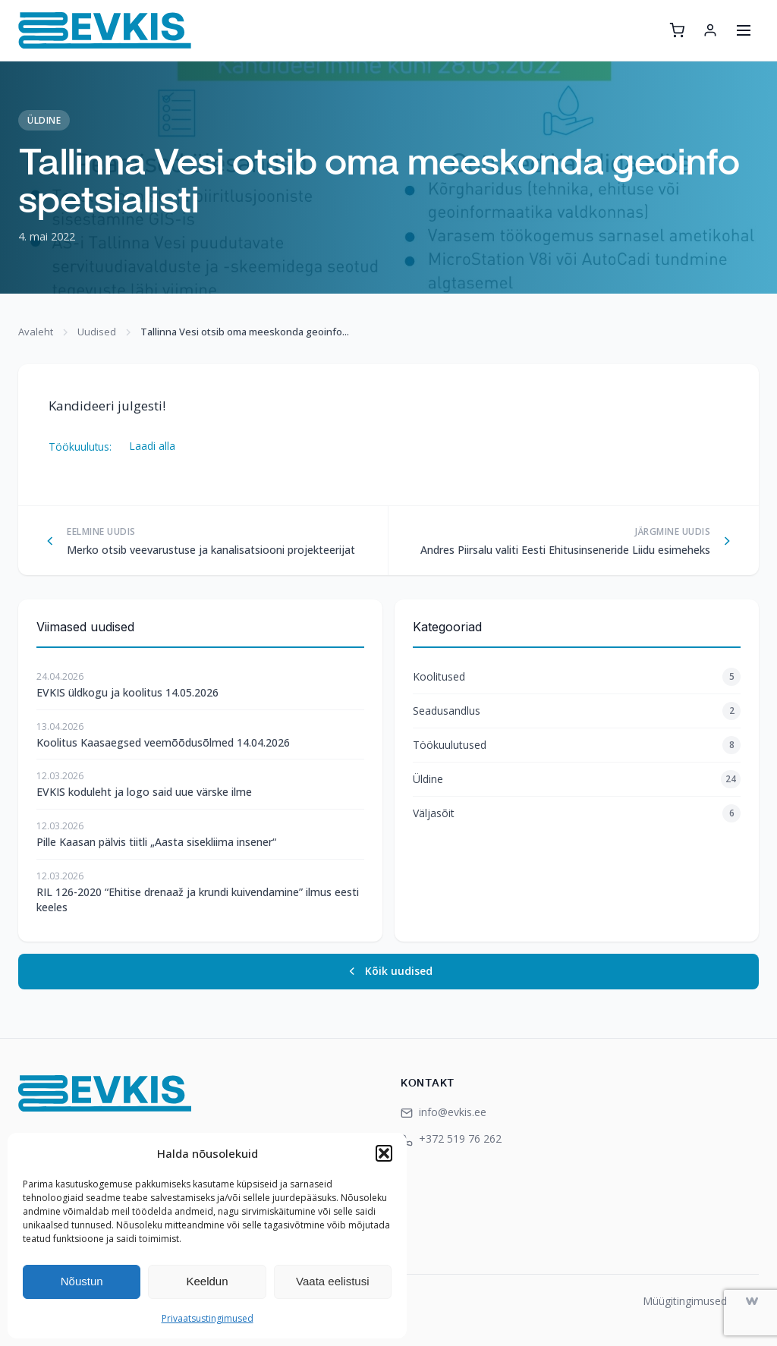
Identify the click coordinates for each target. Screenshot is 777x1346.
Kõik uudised (389, 971)
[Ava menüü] (743, 30)
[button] (384, 1153)
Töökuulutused (577, 745)
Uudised (96, 331)
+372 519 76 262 (451, 1138)
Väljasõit (577, 813)
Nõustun (82, 1281)
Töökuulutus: (80, 446)
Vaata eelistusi (332, 1281)
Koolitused (577, 677)
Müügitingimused (685, 1301)
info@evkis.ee (443, 1112)
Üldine (44, 120)
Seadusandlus (577, 711)
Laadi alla (152, 446)
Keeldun (207, 1281)
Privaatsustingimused (207, 1318)
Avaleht (35, 331)
